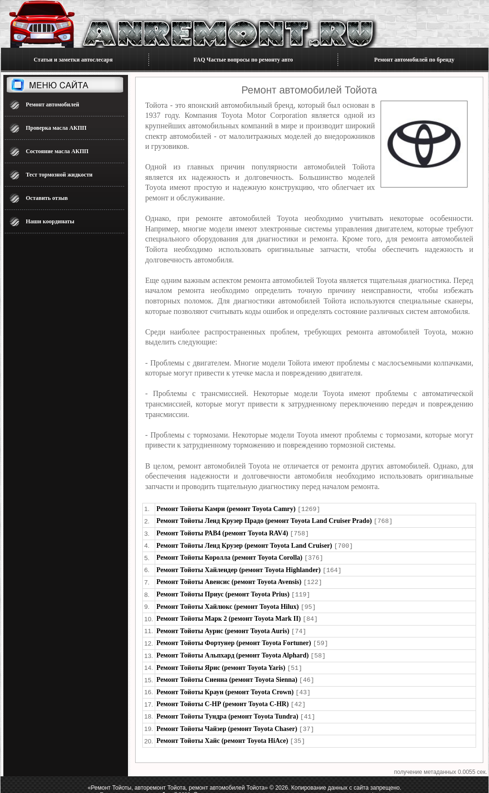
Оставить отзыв (47, 198)
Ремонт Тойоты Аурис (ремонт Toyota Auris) (223, 626)
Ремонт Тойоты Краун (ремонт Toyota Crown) (225, 685)
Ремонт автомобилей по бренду (414, 59)
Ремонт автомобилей (52, 104)
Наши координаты (50, 221)
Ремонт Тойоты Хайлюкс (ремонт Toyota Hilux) (228, 602)
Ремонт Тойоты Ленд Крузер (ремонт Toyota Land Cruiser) (244, 544)
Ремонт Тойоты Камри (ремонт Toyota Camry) (226, 508)
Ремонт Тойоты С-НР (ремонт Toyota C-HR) (223, 696)
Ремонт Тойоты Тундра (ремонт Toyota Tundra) (227, 708)
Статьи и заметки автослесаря (73, 59)
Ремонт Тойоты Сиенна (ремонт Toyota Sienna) (227, 673)
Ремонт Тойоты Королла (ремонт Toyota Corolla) (230, 555)
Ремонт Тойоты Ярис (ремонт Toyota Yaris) (221, 661)
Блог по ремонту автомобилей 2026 (145, 785)
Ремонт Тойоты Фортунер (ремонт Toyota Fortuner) (234, 637)
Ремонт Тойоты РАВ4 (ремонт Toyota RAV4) (222, 532)
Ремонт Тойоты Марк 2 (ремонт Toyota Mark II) (229, 614)
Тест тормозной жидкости (59, 174)
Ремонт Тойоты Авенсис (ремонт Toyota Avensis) (229, 579)
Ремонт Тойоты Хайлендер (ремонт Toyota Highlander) (239, 567)
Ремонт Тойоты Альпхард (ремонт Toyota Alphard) (233, 649)
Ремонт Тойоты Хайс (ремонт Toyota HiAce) (222, 731)
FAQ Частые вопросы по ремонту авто (243, 59)
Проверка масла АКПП (56, 128)
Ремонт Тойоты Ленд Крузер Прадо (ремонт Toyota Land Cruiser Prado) (264, 520)
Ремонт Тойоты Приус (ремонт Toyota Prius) (223, 591)
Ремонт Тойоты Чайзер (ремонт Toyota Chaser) (227, 720)
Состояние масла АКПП (57, 151)
